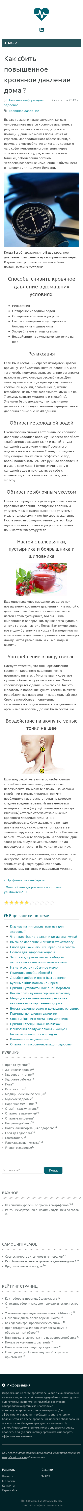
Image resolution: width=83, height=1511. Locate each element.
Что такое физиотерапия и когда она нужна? (43, 936)
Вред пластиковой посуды (24, 1266)
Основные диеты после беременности (32, 1318)
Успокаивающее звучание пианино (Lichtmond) (38, 1313)
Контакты (8, 1485)
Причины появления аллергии (33, 1013)
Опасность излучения (22, 1113)
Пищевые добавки (19, 1123)
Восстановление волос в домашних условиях (44, 1008)
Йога (9, 1084)
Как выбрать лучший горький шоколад (40, 993)
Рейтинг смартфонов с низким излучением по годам (42, 1210)
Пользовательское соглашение (41, 1500)
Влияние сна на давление (29, 1039)
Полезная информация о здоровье (31, 1128)
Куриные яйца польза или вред (34, 983)
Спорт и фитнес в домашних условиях (39, 1018)
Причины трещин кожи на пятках (35, 1024)
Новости (7, 1476)
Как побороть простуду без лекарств (31, 1298)
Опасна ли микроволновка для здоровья (41, 1044)
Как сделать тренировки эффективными (33, 1323)
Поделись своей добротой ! (31, 972)
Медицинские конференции (25, 1094)
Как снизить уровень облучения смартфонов (36, 1205)
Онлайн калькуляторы (21, 1108)
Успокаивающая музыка (24, 1142)
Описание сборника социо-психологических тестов (41, 1303)
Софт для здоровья (20, 1133)
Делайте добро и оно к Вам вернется (38, 977)
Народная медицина (21, 1103)
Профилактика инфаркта (24, 880)
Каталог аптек (15, 1089)
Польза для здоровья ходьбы (32, 952)
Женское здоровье (19, 1069)
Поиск (53, 1170)
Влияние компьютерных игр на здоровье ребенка (40, 1337)
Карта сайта (9, 1490)
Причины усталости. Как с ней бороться (40, 988)
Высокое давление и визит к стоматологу (42, 942)
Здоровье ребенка (19, 1079)
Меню (10, 43)
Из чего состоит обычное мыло (34, 967)
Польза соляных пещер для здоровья (31, 1347)
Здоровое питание (19, 1074)
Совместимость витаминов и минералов (34, 1256)
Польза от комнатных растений (27, 1342)
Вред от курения (17, 1064)
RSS (47, 1476)
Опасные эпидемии (19, 1118)
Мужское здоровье (19, 1099)
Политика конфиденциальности (41, 1505)
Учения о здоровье (19, 1147)
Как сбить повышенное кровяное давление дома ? (40, 1261)
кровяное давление (24, 110)
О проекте (9, 1481)
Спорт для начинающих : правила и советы (42, 947)
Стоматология (15, 1138)
